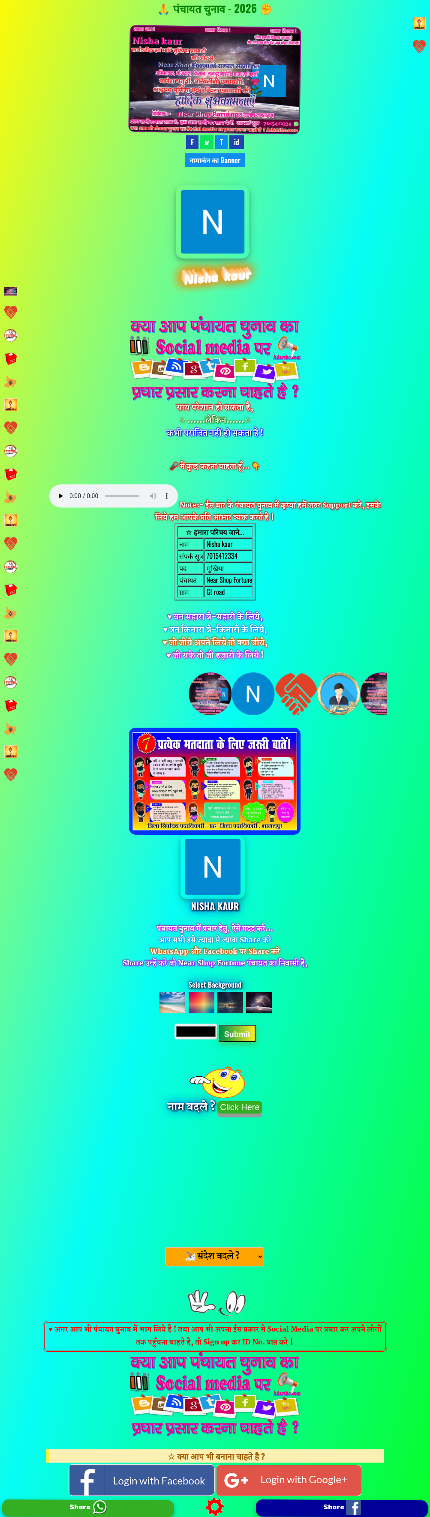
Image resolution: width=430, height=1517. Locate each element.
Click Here (239, 1107)
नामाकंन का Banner (215, 160)
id (236, 142)
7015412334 (221, 556)
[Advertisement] (214, 1179)
